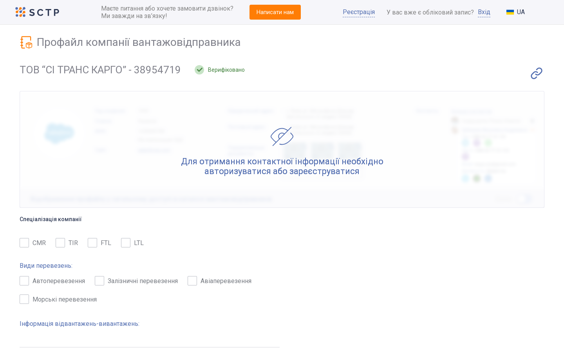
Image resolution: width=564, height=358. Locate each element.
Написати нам (275, 12)
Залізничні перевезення (136, 280)
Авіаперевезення (219, 280)
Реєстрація (359, 12)
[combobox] (521, 12)
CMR (33, 242)
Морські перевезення (58, 299)
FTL (99, 242)
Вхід (484, 12)
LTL (132, 242)
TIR (67, 242)
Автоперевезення (52, 280)
